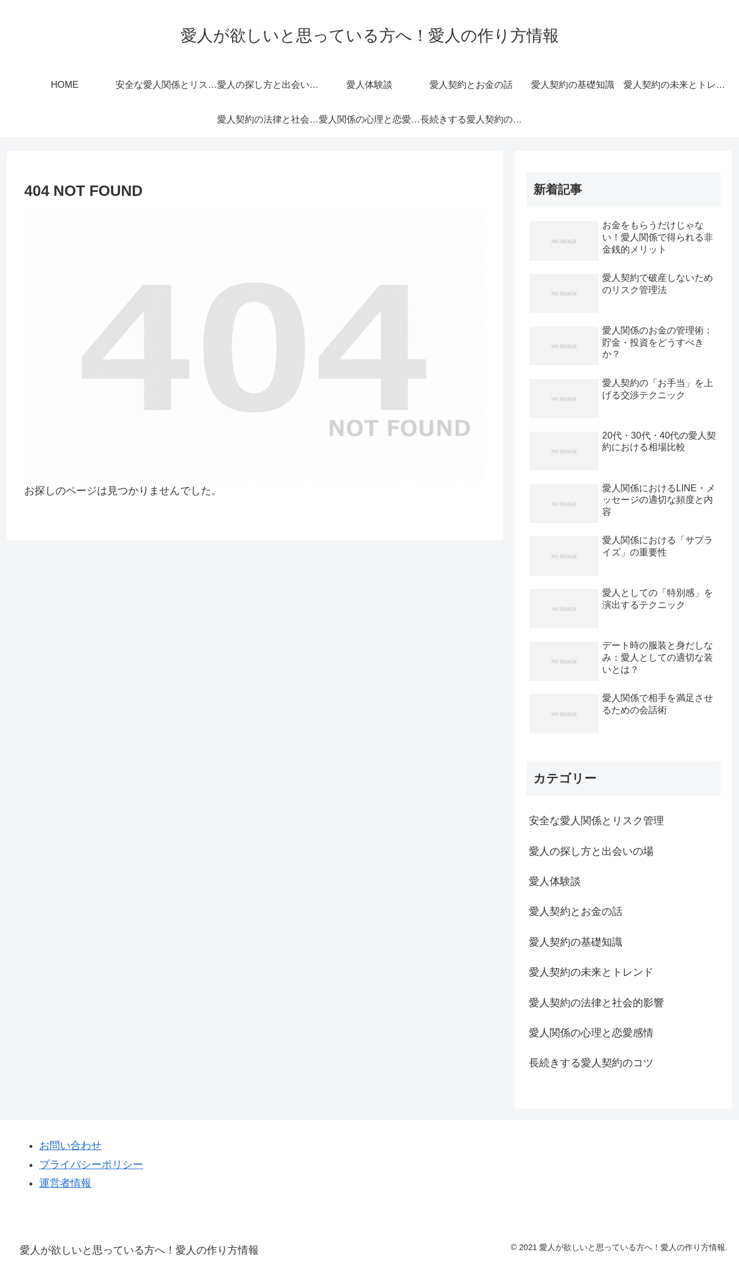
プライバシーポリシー (91, 1164)
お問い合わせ (70, 1145)
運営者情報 (65, 1183)
